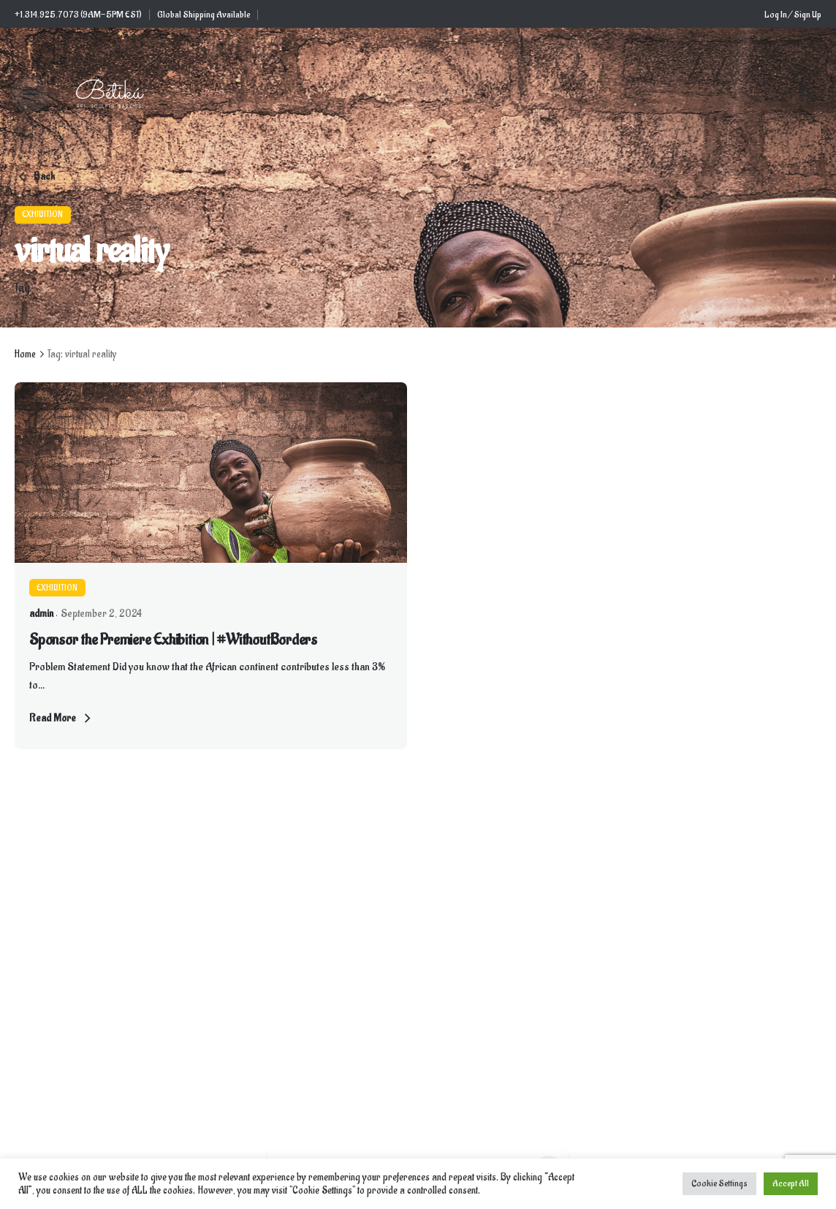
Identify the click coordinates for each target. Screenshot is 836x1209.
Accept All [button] (790, 1183)
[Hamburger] (30, 94)
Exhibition (42, 214)
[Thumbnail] (109, 94)
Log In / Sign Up (792, 14)
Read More (62, 718)
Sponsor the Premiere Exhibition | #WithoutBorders (173, 640)
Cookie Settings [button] (719, 1183)
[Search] (806, 94)
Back (35, 177)
